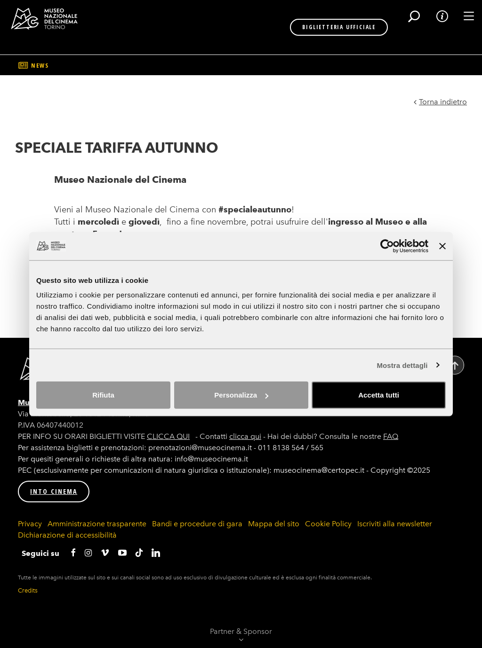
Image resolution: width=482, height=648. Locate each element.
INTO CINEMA (53, 491)
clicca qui (245, 436)
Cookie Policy (328, 523)
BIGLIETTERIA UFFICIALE (312, 27)
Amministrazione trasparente (97, 523)
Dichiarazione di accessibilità (67, 535)
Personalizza (241, 395)
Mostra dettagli (402, 365)
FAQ (390, 436)
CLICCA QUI (168, 436)
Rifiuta (103, 395)
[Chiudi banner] (442, 245)
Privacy (30, 523)
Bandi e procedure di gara (197, 523)
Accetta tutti (378, 395)
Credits (28, 590)
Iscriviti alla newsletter (394, 523)
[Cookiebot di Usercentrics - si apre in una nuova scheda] (387, 246)
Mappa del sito (273, 523)
